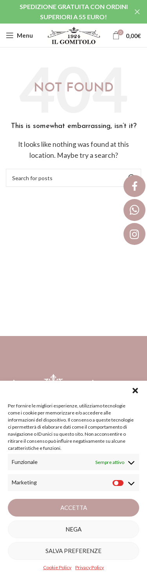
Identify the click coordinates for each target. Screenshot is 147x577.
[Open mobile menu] (19, 35)
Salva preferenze (73, 550)
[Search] (73, 178)
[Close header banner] (137, 12)
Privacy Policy (89, 567)
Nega (73, 529)
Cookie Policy (57, 567)
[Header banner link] (61, 12)
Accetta (73, 507)
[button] (135, 390)
